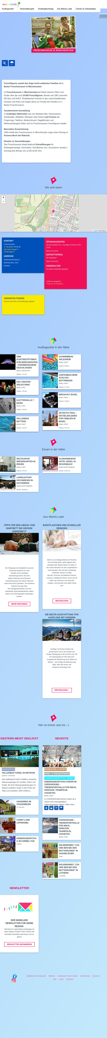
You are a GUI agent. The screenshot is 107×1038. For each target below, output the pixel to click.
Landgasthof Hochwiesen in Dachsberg (24, 480)
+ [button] (3, 198)
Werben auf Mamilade (36, 976)
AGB (55, 979)
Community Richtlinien (67, 976)
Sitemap (69, 979)
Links (61, 979)
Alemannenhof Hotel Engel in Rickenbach (67, 461)
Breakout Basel (68, 395)
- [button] (3, 201)
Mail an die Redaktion (54, 284)
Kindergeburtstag (45, 9)
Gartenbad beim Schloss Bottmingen (68, 378)
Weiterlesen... (62, 690)
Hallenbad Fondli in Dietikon (18, 773)
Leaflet (95, 231)
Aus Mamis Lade (64, 9)
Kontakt (96, 976)
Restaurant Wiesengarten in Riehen (25, 461)
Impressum (85, 976)
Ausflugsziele (8, 9)
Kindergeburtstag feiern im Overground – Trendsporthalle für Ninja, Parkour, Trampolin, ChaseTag (60, 787)
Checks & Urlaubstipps (86, 9)
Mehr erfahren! (19, 604)
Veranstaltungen (27, 9)
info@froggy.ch (9, 252)
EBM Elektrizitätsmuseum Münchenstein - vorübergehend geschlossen (27, 362)
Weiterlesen (61, 601)
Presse (51, 976)
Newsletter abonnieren (19, 944)
